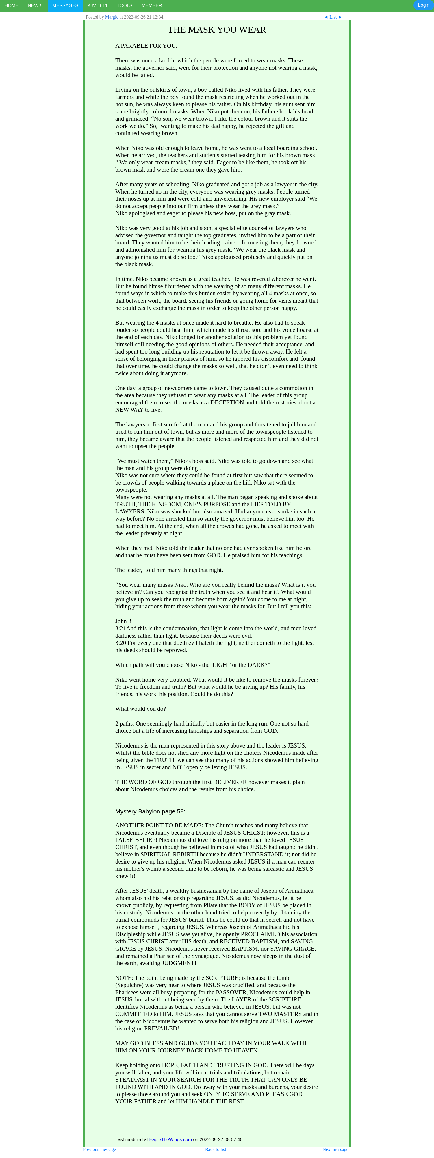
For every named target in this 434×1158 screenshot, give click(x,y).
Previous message (99, 1149)
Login (423, 5)
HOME (11, 5)
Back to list (215, 1149)
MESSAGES (65, 5)
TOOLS (125, 5)
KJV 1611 (97, 5)
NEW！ (35, 5)
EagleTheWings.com (170, 1139)
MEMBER (152, 5)
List (333, 16)
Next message (335, 1149)
